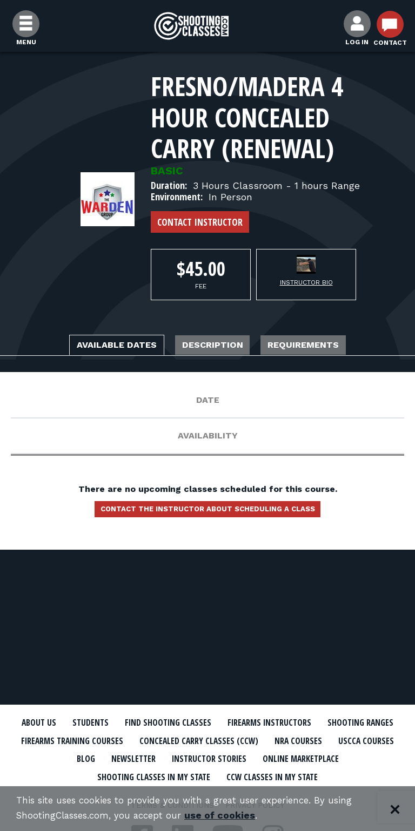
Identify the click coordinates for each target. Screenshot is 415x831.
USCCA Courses (141, 754)
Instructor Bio (306, 282)
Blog (198, 754)
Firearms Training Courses (179, 738)
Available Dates (96, 346)
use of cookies (231, 815)
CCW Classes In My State (329, 771)
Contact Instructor (200, 221)
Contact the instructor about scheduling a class (207, 513)
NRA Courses (68, 754)
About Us (68, 722)
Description (214, 346)
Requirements (325, 346)
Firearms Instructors (318, 722)
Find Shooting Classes (207, 722)
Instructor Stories (331, 754)
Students (123, 722)
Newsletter (248, 754)
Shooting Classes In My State (200, 771)
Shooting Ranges (68, 738)
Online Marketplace (78, 771)
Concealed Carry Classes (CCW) (318, 738)
